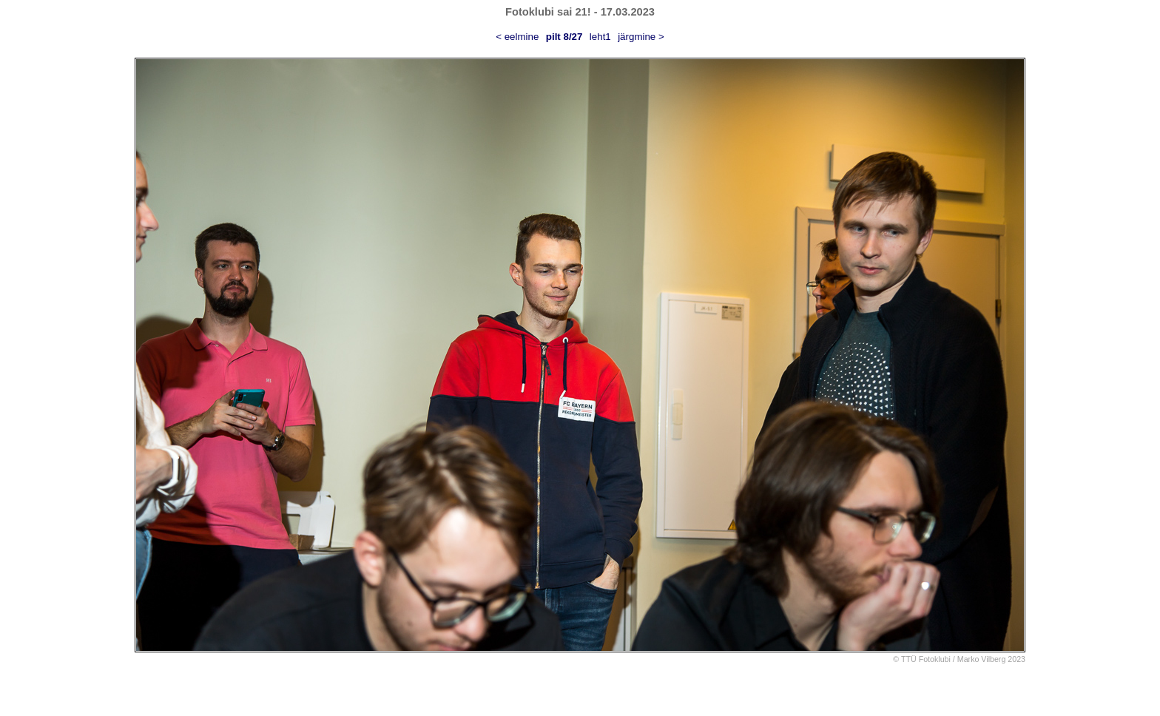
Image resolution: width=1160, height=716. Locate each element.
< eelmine (517, 36)
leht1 (600, 36)
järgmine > (641, 36)
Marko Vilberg (981, 659)
